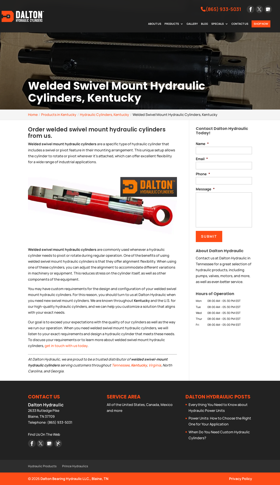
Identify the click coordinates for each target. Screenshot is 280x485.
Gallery (192, 24)
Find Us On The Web (44, 434)
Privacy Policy (240, 478)
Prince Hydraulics (75, 466)
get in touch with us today (66, 345)
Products (171, 24)
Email (202, 159)
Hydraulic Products (42, 466)
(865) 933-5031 (221, 9)
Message (205, 189)
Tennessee (121, 365)
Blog (204, 24)
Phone (203, 174)
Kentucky (139, 365)
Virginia (155, 365)
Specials (217, 24)
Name (202, 144)
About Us (154, 24)
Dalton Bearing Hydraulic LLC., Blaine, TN (74, 478)
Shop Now (261, 24)
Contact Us (239, 24)
